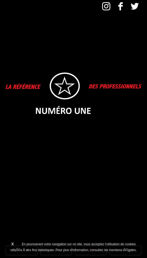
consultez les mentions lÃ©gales (113, 250)
